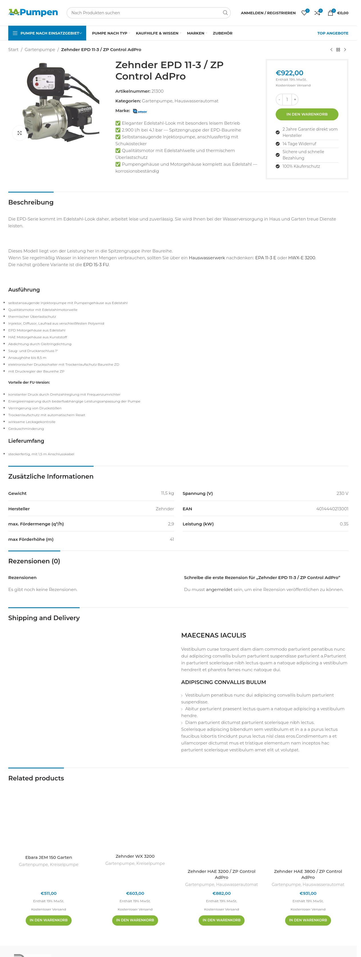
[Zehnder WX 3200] (135, 818)
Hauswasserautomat (197, 101)
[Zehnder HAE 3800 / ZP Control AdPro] (308, 826)
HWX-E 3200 (301, 257)
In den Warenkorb (307, 114)
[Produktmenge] (287, 100)
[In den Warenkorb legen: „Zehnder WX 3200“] (135, 920)
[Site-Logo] (33, 12)
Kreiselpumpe (64, 864)
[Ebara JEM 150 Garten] (48, 819)
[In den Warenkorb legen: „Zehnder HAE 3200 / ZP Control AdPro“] (222, 920)
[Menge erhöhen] (295, 100)
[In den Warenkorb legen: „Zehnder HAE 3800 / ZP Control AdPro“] (308, 920)
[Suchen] (148, 13)
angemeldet (219, 589)
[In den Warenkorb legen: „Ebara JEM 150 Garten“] (49, 920)
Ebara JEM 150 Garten (48, 857)
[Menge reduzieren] (279, 100)
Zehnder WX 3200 (135, 856)
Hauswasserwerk (207, 257)
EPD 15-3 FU (96, 264)
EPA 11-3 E (265, 257)
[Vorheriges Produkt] (331, 49)
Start (13, 49)
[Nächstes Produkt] (345, 49)
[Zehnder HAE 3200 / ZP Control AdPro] (221, 826)
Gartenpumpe (40, 49)
